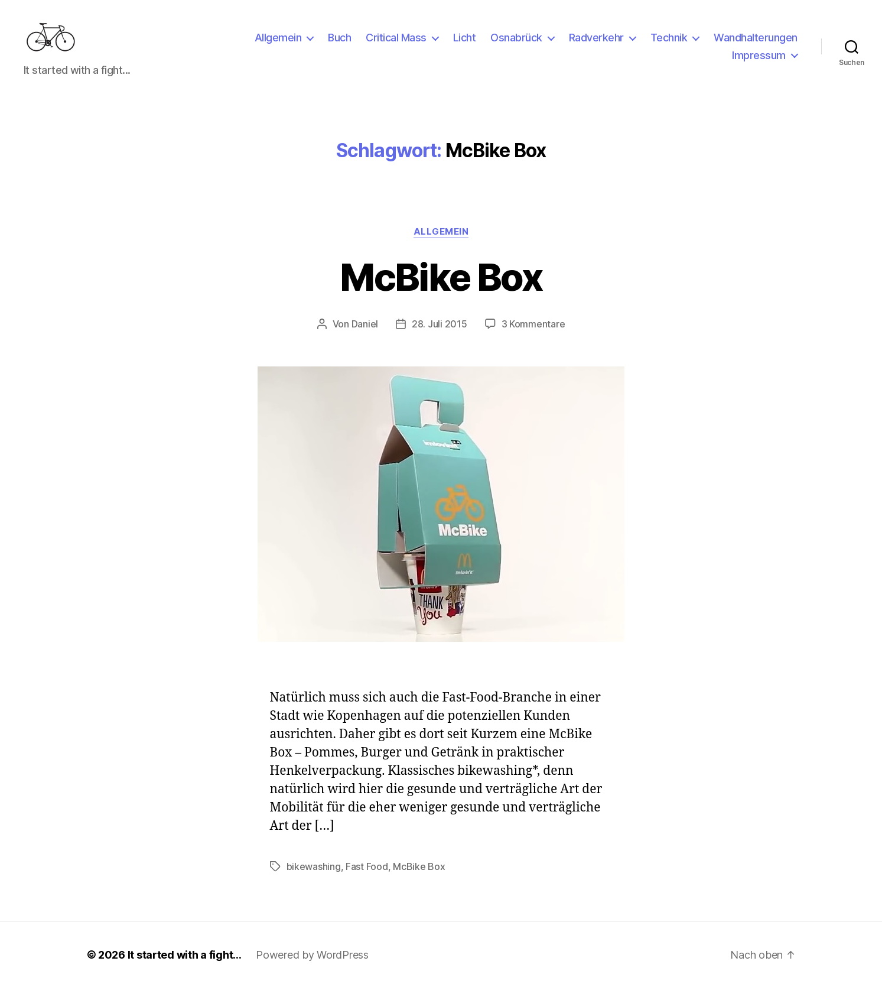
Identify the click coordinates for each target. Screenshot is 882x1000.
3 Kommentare (533, 336)
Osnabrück (516, 43)
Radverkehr (596, 43)
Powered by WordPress (312, 966)
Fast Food (367, 878)
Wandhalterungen (756, 43)
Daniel (365, 336)
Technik (669, 43)
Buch (339, 43)
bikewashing (314, 878)
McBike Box (441, 288)
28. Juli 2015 (439, 336)
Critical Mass (396, 43)
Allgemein (278, 43)
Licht (464, 43)
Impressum (759, 61)
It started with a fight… (185, 966)
